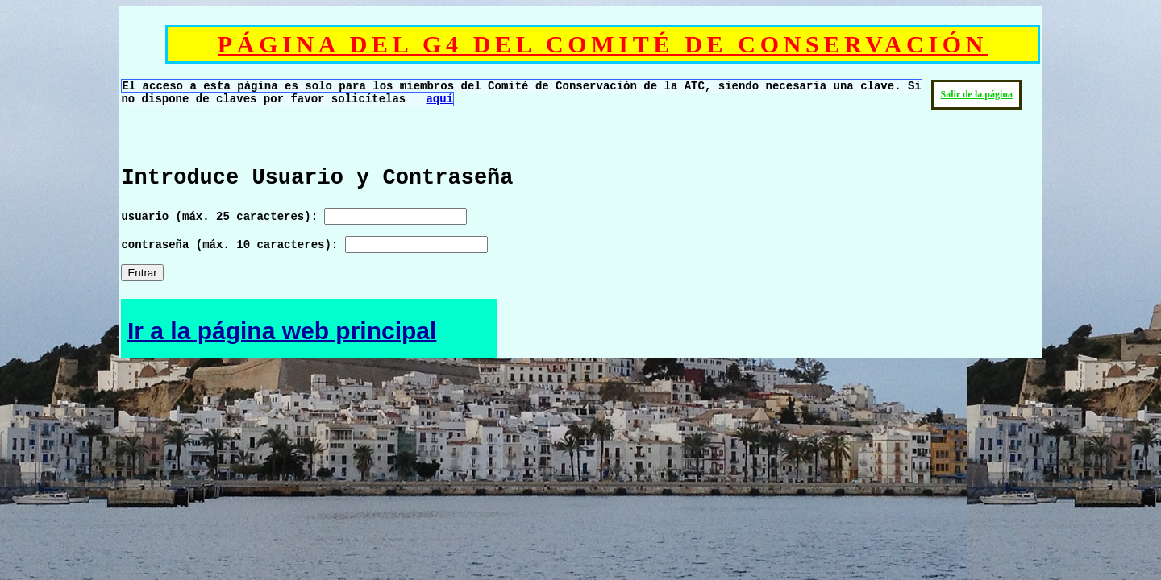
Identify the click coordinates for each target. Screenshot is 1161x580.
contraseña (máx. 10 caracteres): (304, 244)
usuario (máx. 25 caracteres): (294, 216)
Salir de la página (976, 94)
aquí (439, 99)
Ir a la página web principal (281, 330)
